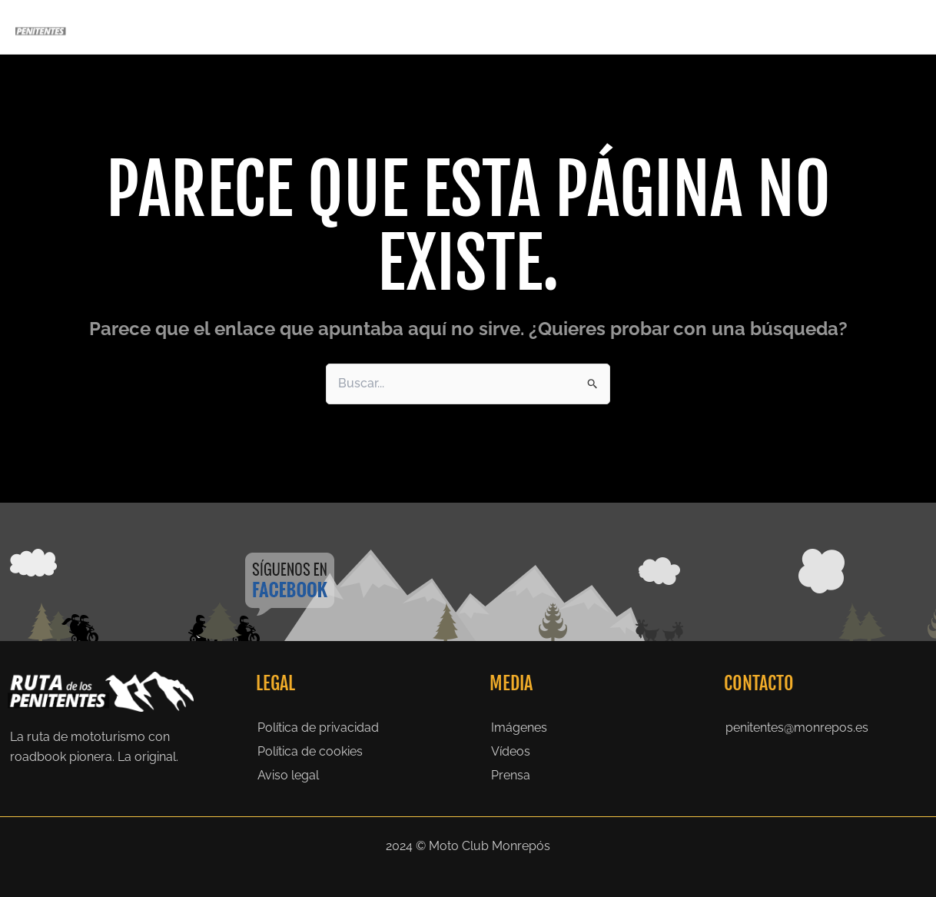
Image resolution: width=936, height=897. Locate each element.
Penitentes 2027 (472, 27)
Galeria (693, 26)
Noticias (818, 26)
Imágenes (519, 727)
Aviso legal (288, 775)
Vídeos (510, 751)
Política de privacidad (318, 727)
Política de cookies (310, 751)
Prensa (754, 26)
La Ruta (564, 26)
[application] (512, 27)
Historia (629, 26)
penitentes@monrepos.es (796, 727)
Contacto (886, 26)
